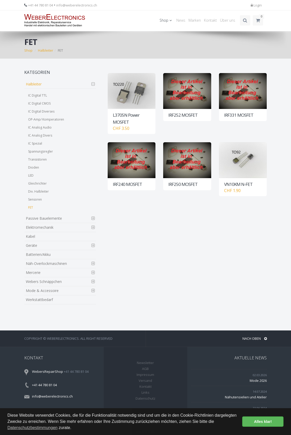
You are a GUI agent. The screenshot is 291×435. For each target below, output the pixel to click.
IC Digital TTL (37, 95)
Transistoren (37, 159)
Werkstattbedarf (39, 299)
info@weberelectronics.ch (76, 5)
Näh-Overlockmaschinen (46, 263)
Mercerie (33, 272)
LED (31, 175)
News (180, 20)
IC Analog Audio (40, 127)
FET (30, 207)
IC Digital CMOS (39, 103)
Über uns (227, 20)
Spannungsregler (40, 151)
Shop (166, 20)
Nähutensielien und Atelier (246, 397)
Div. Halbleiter (38, 191)
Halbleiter (45, 50)
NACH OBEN (254, 338)
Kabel (30, 236)
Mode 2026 (258, 380)
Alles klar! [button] (263, 422)
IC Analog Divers (40, 135)
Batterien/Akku (38, 254)
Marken (194, 20)
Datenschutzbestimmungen (32, 427)
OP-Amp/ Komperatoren (46, 119)
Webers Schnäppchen (44, 281)
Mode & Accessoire (42, 290)
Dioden (33, 167)
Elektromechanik (39, 227)
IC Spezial (35, 143)
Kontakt (210, 20)
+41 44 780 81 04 (40, 5)
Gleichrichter (37, 183)
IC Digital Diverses (41, 111)
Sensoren (35, 199)
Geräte (31, 245)
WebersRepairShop (47, 371)
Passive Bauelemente (44, 218)
